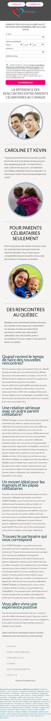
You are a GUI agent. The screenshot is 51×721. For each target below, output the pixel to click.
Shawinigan (13, 697)
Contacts (11, 675)
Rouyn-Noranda (6, 701)
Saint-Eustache (16, 699)
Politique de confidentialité (15, 67)
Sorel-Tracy (45, 701)
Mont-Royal (33, 714)
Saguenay (40, 691)
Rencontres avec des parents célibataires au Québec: (19, 689)
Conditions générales (18, 652)
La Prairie (11, 710)
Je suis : (9, 34)
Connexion (34, 4)
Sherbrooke (32, 691)
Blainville (41, 695)
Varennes (10, 712)
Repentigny (44, 693)
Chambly (35, 708)
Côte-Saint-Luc (19, 703)
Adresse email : (12, 56)
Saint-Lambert (40, 710)
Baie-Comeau (21, 710)
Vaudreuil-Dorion (6, 703)
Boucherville (17, 701)
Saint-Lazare (4, 716)
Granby (34, 695)
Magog (42, 708)
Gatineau (15, 691)
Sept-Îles (28, 708)
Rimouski (38, 697)
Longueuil (23, 691)
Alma (46, 703)
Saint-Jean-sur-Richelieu (30, 693)
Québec (3, 691)
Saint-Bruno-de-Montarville (39, 706)
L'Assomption (33, 712)
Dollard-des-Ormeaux (26, 697)
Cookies (10, 663)
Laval (9, 691)
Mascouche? (37, 699)
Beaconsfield (23, 714)
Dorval (12, 716)
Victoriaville (27, 699)
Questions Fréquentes (18, 669)
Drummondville (13, 695)
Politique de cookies (32, 67)
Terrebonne (15, 693)
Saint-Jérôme (25, 695)
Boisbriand (24, 706)
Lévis (47, 691)
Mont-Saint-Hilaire (22, 716)
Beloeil (18, 712)
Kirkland (3, 712)
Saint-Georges (38, 703)
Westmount (43, 712)
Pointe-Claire (5, 706)
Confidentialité (15, 658)
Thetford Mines (18, 708)
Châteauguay (5, 699)
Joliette (24, 712)
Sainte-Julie (15, 706)
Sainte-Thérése (5, 708)
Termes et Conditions (36, 65)
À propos (11, 646)
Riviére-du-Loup (44, 714)
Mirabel (45, 699)
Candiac (3, 714)
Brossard (3, 695)
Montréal (43, 689)
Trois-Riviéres (5, 693)
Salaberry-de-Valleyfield (31, 701)
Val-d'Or (29, 703)
